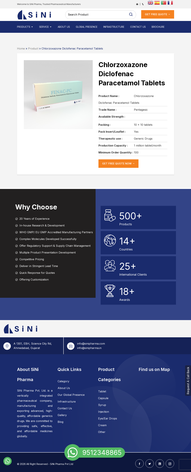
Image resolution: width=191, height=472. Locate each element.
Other (101, 432)
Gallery (62, 415)
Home (21, 48)
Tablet (102, 391)
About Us (64, 26)
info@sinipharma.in (89, 348)
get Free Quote (157, 14)
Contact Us (138, 26)
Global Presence (86, 26)
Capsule (103, 398)
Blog (60, 421)
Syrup (102, 405)
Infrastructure (113, 26)
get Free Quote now (118, 163)
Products (25, 26)
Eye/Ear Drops (107, 418)
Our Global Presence (71, 394)
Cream (102, 425)
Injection (103, 411)
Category (63, 381)
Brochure (158, 26)
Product (33, 48)
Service (45, 26)
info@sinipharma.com (91, 343)
